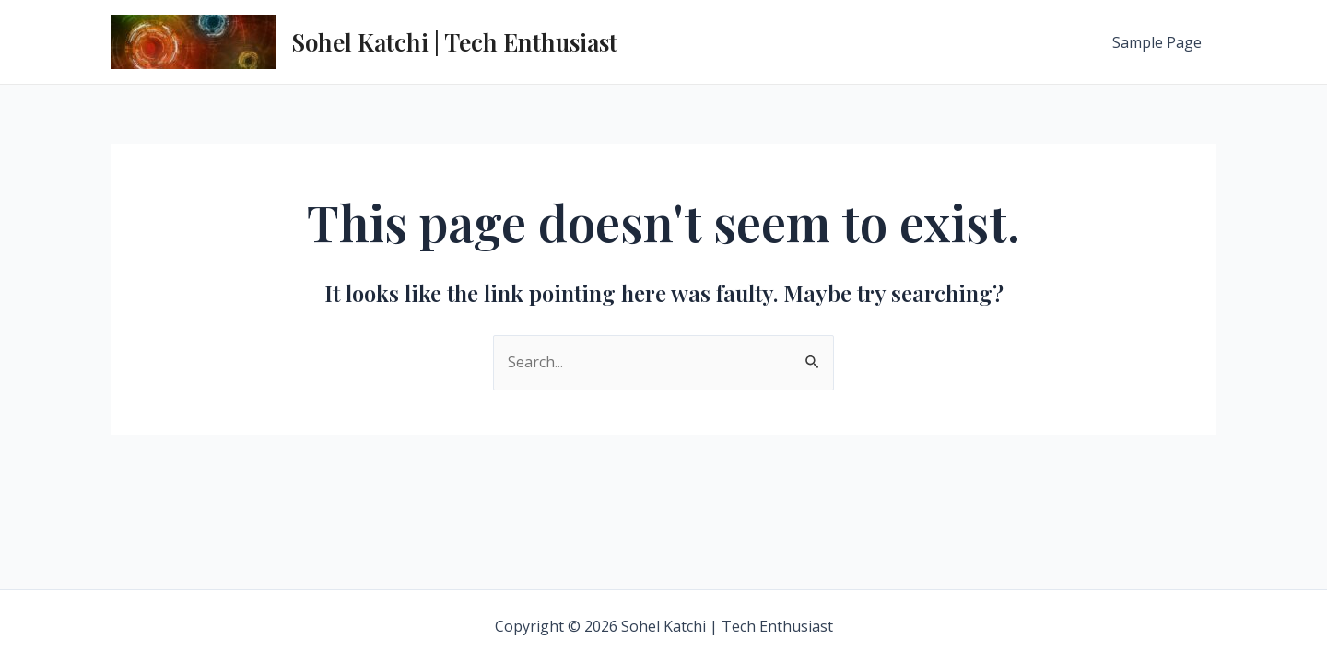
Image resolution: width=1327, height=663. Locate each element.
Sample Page (1157, 42)
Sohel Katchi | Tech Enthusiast (454, 42)
